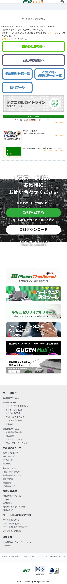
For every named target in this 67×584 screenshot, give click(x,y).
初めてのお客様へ (11, 453)
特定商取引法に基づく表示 (57, 556)
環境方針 (7, 510)
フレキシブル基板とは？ (14, 524)
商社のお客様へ (10, 456)
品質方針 (7, 503)
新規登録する (33, 213)
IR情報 (6, 545)
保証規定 (7, 499)
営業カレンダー (33, 116)
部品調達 (10, 436)
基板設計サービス (11, 398)
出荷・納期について (12, 472)
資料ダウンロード (33, 230)
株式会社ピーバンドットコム (16, 542)
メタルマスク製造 (14, 439)
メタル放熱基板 (13, 413)
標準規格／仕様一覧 (12, 496)
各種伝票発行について (13, 475)
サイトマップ (6, 39)
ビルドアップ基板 (14, 410)
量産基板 (10, 424)
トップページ (51, 33)
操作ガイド (8, 460)
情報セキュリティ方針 (13, 507)
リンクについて (42, 556)
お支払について (10, 468)
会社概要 (4, 556)
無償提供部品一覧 (14, 432)
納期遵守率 (8, 479)
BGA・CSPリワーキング (17, 443)
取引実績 (7, 483)
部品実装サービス (11, 429)
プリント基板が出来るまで (15, 527)
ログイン (62, 5)
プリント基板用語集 (12, 531)
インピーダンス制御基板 (17, 406)
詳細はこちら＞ (59, 122)
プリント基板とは (11, 520)
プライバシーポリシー (29, 556)
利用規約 (7, 463)
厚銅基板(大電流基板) (15, 417)
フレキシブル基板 (14, 420)
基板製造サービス (11, 402)
